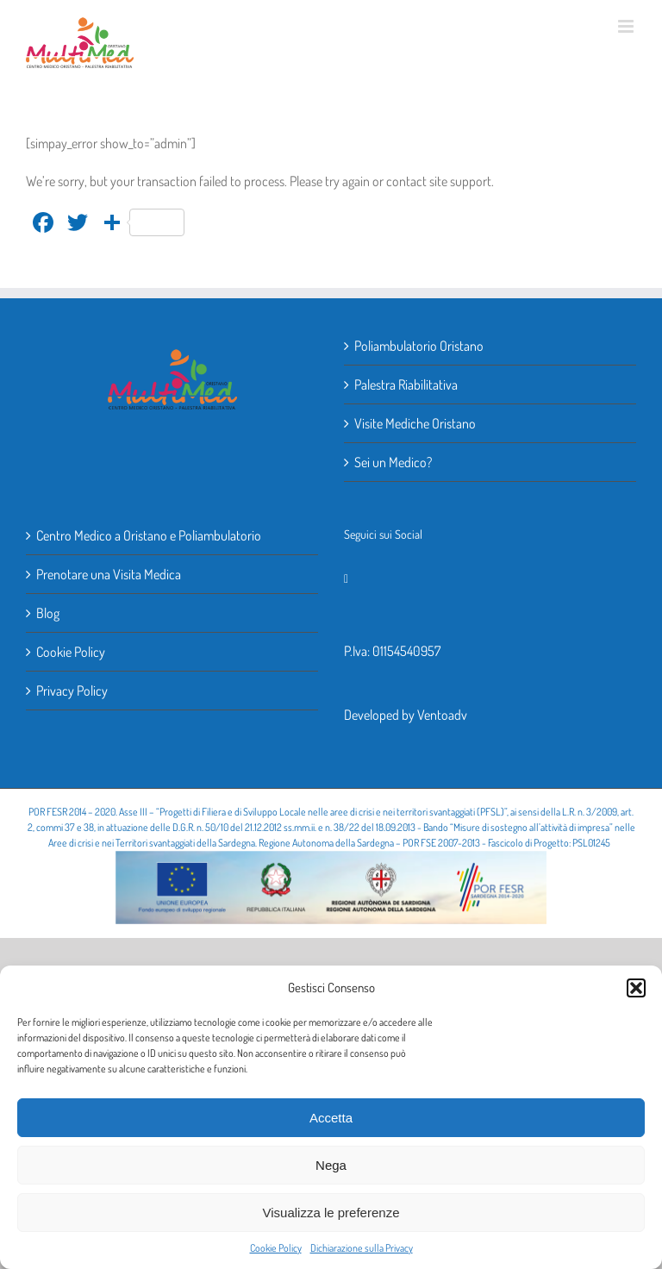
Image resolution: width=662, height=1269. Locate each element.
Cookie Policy (276, 1247)
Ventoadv (442, 714)
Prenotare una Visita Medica (108, 574)
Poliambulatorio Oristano (419, 345)
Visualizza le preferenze (331, 1212)
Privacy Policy (72, 690)
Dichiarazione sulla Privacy (361, 1247)
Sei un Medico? (393, 462)
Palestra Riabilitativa (406, 384)
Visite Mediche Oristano (415, 423)
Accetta (331, 1117)
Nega (331, 1165)
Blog (47, 613)
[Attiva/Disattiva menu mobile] (627, 26)
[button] (636, 988)
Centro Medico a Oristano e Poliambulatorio (148, 535)
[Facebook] (346, 579)
